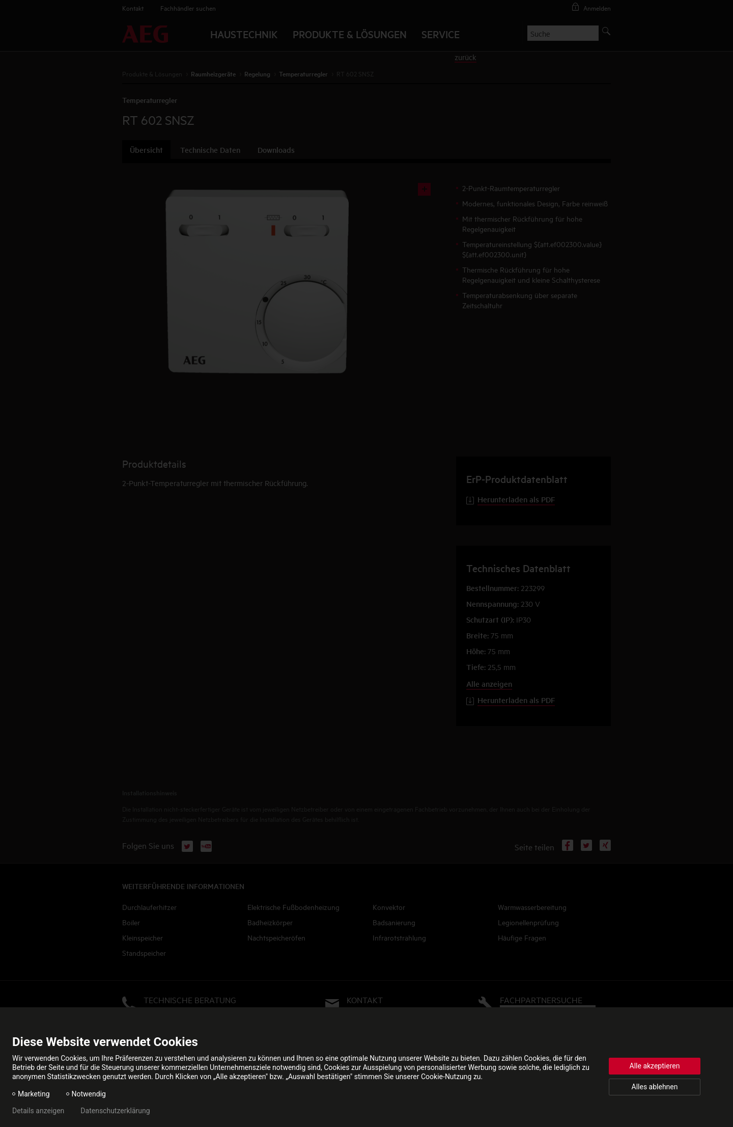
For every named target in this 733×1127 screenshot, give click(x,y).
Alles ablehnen (655, 1087)
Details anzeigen (38, 1111)
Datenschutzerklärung (115, 1111)
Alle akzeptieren (655, 1066)
